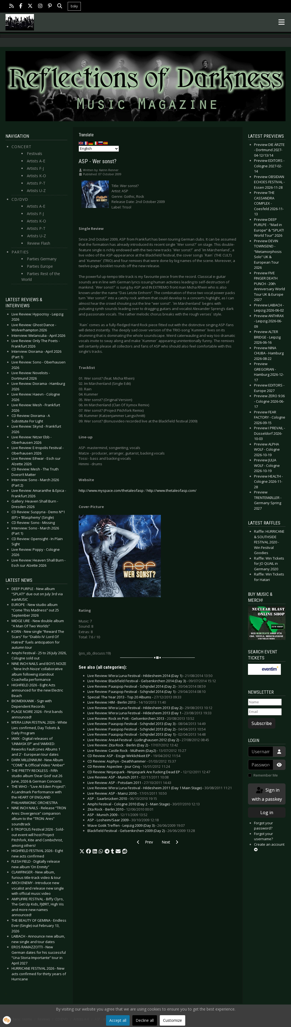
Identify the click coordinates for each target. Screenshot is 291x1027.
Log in (266, 812)
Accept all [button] (117, 1020)
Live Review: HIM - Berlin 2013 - (126, 702)
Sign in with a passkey (267, 794)
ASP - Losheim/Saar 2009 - (123, 819)
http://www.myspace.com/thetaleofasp (111, 490)
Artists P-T (36, 183)
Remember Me (265, 775)
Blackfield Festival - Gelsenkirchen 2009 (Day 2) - (141, 830)
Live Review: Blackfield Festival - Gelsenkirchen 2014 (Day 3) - (151, 680)
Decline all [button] (145, 1020)
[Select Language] (99, 149)
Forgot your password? (263, 825)
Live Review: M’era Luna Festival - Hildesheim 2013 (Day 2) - (149, 707)
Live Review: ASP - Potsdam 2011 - (129, 782)
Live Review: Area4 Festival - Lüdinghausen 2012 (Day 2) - (148, 739)
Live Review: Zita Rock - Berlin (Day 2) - (132, 745)
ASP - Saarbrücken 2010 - (122, 798)
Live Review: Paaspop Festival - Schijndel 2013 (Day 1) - (146, 734)
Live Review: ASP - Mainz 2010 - (127, 793)
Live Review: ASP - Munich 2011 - (128, 777)
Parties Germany (41, 258)
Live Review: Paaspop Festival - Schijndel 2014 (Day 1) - (146, 691)
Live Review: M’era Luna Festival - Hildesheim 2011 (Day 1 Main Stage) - (159, 787)
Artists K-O (36, 175)
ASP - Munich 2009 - (117, 814)
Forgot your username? (263, 836)
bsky (74, 6)
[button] (81, 851)
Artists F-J (35, 168)
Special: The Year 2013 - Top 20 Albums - (134, 697)
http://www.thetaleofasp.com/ (171, 490)
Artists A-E (36, 160)
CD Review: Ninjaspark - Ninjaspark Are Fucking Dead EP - (148, 771)
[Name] (265, 702)
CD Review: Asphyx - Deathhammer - (131, 761)
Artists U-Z (36, 190)
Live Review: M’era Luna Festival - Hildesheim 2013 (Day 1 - (149, 712)
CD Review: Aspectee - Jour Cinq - (128, 766)
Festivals (34, 153)
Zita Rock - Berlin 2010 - (120, 809)
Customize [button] (172, 1020)
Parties (20, 252)
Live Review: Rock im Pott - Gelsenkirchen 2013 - (140, 718)
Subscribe (262, 723)
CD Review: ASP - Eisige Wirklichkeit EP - (133, 755)
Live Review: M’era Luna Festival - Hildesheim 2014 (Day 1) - (149, 675)
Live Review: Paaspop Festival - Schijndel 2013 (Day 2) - (146, 729)
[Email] (265, 711)
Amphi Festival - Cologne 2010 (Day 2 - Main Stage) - (143, 804)
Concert (22, 146)
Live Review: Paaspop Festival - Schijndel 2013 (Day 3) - (146, 723)
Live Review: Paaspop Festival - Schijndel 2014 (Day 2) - (146, 686)
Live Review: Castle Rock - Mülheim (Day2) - (136, 750)
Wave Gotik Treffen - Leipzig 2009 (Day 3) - (136, 825)
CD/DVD (20, 199)
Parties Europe (40, 266)
